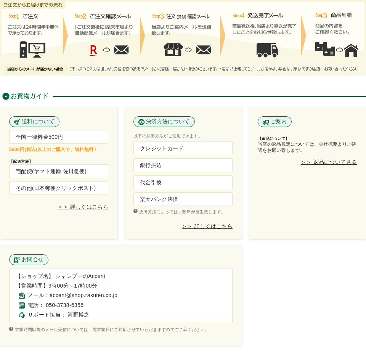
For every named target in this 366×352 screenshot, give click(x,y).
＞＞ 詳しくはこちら (83, 207)
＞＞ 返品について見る (329, 162)
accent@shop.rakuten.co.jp (83, 295)
